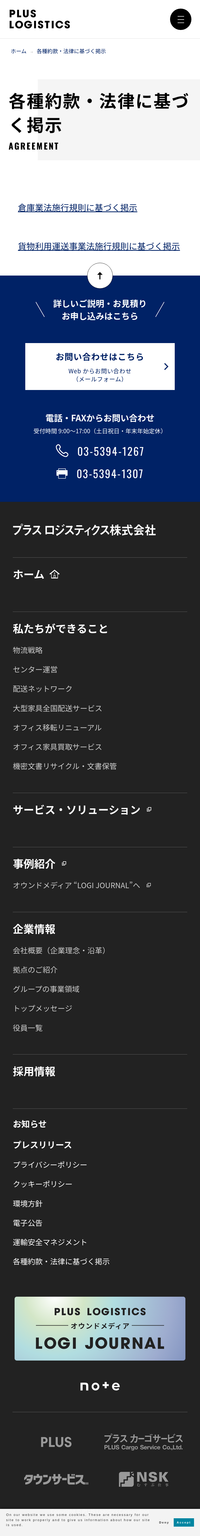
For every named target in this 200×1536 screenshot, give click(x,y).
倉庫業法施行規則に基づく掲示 (78, 207)
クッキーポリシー (42, 1183)
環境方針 (28, 1203)
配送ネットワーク (42, 688)
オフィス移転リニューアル (57, 727)
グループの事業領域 (46, 988)
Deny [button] (164, 1522)
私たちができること (61, 628)
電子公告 (28, 1222)
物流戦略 (28, 649)
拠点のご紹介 (35, 969)
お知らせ (30, 1123)
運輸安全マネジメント (50, 1241)
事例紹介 (34, 863)
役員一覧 (28, 1027)
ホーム (19, 51)
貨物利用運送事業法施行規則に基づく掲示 (99, 246)
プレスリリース (42, 1144)
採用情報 (34, 1070)
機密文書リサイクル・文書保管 (65, 765)
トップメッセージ (42, 1008)
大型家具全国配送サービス (57, 708)
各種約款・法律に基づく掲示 (71, 51)
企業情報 (34, 928)
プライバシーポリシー (50, 1164)
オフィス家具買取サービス (57, 746)
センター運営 (35, 669)
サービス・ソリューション (77, 809)
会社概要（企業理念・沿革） (61, 950)
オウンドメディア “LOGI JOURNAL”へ (76, 885)
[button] (6, 1530)
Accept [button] (184, 1522)
